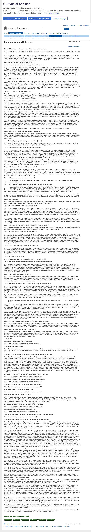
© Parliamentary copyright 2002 (12, 524)
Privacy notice (53, 526)
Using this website (40, 526)
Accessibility (65, 25)
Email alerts (72, 25)
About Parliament (42, 33)
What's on (27, 36)
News (72, 36)
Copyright (47, 526)
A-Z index (6, 526)
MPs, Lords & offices (29, 33)
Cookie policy (59, 526)
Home (6, 33)
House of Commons (9, 36)
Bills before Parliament (47, 38)
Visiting (59, 33)
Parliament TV (66, 36)
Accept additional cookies (15, 19)
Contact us (86, 25)
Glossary (11, 526)
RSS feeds (80, 25)
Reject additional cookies (39, 19)
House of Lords (20, 36)
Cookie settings (59, 19)
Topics (77, 36)
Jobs (33, 526)
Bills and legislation (36, 38)
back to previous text (74, 46)
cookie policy (54, 13)
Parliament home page (15, 38)
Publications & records (55, 36)
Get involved (51, 33)
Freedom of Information (26, 526)
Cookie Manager (67, 526)
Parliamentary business (15, 33)
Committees (45, 36)
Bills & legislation (36, 36)
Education (65, 33)
